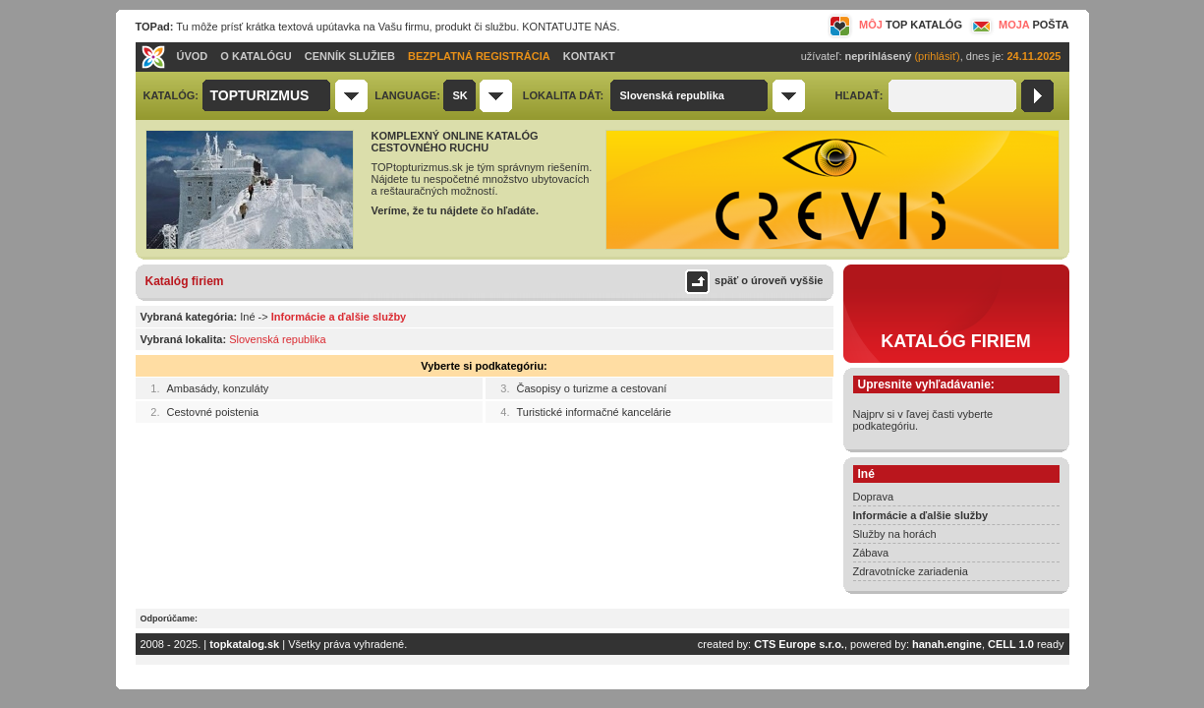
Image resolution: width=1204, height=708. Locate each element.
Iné (247, 317)
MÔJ (895, 24)
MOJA (1018, 24)
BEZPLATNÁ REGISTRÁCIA (479, 56)
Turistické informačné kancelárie (594, 412)
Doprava (873, 496)
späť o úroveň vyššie (769, 280)
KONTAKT (589, 56)
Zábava (871, 553)
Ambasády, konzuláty (218, 388)
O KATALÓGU (255, 56)
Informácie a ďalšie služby (921, 515)
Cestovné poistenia (213, 412)
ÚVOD (192, 56)
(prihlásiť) (936, 56)
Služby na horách (895, 534)
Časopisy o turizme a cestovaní (592, 388)
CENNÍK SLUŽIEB (350, 56)
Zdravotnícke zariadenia (910, 571)
